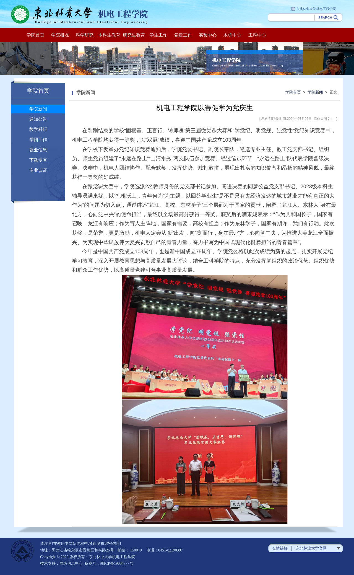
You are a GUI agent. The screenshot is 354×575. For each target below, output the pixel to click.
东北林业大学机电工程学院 (313, 9)
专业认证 (38, 170)
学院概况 (60, 35)
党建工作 (183, 35)
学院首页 (35, 35)
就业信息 (38, 149)
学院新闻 (38, 109)
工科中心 (257, 35)
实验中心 (208, 35)
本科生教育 (109, 35)
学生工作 (158, 35)
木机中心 (232, 35)
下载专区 (38, 160)
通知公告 (38, 119)
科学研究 (84, 35)
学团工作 (38, 139)
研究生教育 (134, 35)
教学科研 (38, 129)
